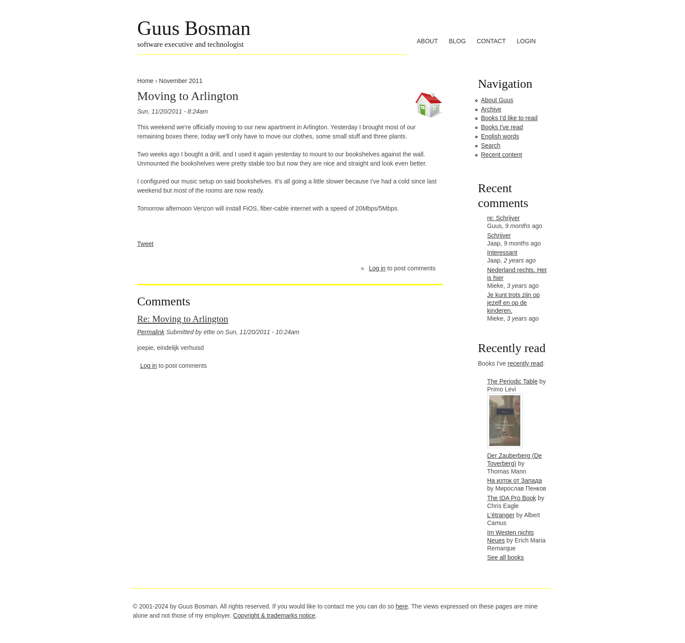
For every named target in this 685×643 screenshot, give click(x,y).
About (427, 41)
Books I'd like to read (509, 117)
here (402, 606)
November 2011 (181, 80)
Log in (377, 268)
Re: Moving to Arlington (182, 319)
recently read (525, 363)
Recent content (501, 154)
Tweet (145, 243)
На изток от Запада (514, 480)
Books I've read (502, 127)
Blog (457, 41)
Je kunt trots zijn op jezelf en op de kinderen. (513, 302)
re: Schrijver (503, 217)
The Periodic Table (512, 381)
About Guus (497, 100)
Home (145, 80)
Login (526, 41)
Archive (491, 109)
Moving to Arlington (188, 96)
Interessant (502, 252)
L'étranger (501, 515)
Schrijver (499, 235)
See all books (505, 557)
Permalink (150, 331)
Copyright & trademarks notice (274, 615)
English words (500, 136)
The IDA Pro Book (511, 497)
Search (490, 145)
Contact (491, 41)
